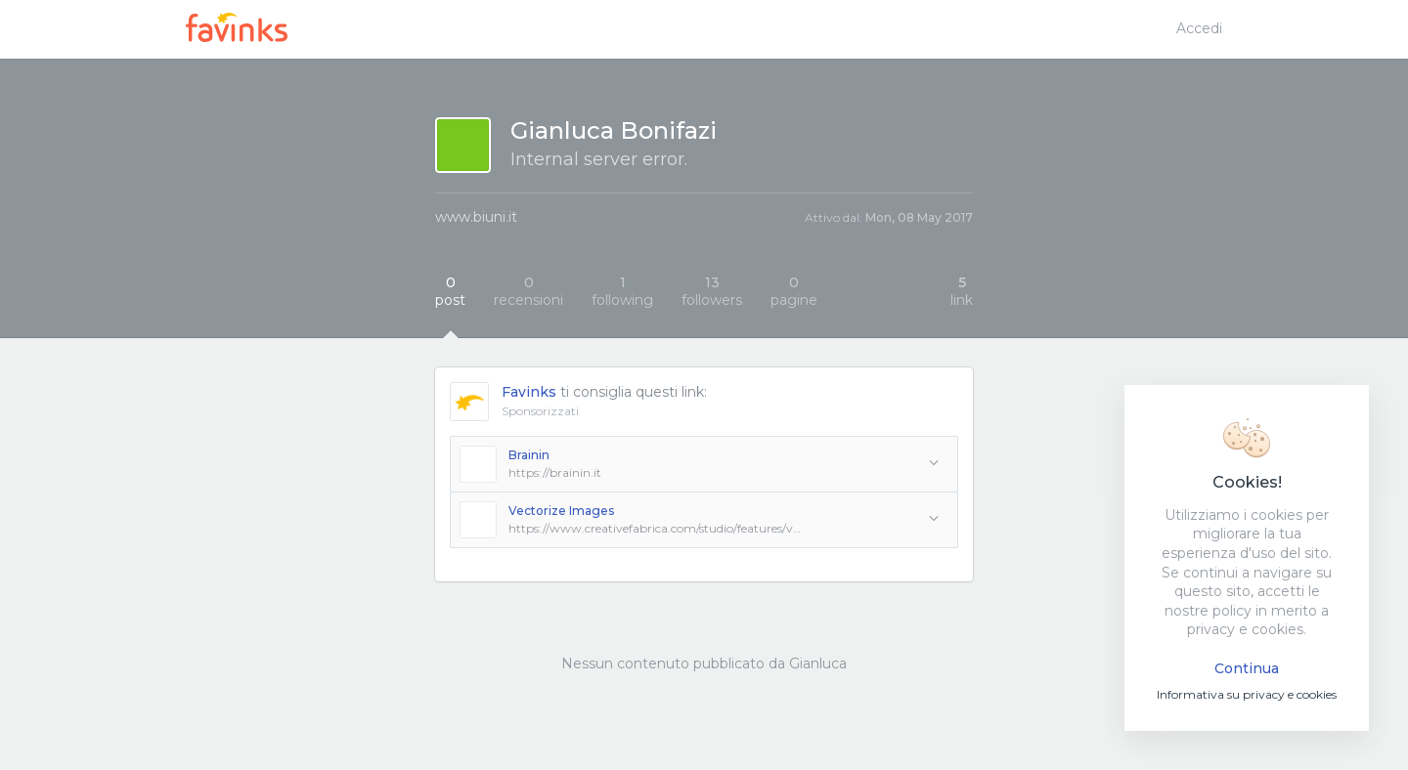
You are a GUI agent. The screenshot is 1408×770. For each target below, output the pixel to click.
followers (712, 291)
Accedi (1199, 28)
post (450, 291)
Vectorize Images (561, 510)
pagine (793, 291)
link (961, 291)
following (622, 291)
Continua (1246, 668)
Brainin (529, 455)
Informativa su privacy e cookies (1247, 694)
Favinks (529, 392)
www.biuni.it (476, 217)
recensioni (528, 291)
